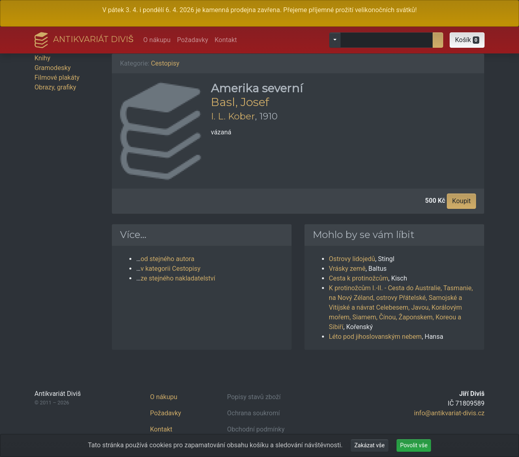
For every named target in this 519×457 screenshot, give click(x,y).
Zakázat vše (369, 445)
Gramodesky (52, 68)
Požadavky (192, 40)
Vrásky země (347, 268)
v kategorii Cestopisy (171, 268)
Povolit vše (414, 445)
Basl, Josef (240, 102)
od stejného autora (168, 259)
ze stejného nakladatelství (178, 278)
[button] (467, 40)
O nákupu (156, 40)
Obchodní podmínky (256, 429)
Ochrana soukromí (253, 413)
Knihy (42, 58)
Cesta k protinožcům (358, 278)
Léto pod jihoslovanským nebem (375, 336)
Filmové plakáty (56, 77)
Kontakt (225, 40)
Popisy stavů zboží (254, 397)
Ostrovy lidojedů (352, 259)
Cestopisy (165, 63)
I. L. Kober (233, 116)
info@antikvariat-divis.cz (449, 413)
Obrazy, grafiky (55, 87)
